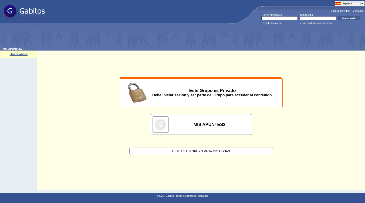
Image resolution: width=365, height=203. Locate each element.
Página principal (340, 10)
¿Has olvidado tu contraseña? (316, 23)
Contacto (358, 10)
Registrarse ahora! (272, 23)
